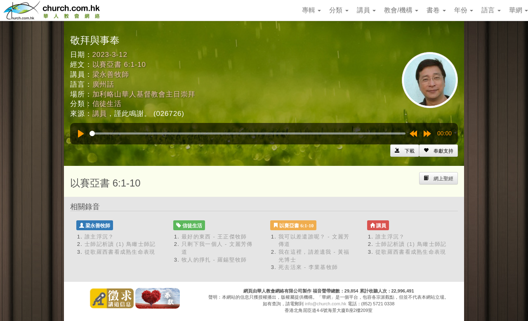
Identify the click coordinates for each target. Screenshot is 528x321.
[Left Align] (438, 150)
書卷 (436, 10)
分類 (338, 10)
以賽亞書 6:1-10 (119, 64)
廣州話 (103, 84)
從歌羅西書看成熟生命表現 (120, 252)
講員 (366, 10)
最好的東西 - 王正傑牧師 (214, 237)
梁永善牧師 (110, 74)
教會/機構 (401, 10)
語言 (490, 10)
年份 (463, 10)
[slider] (247, 133)
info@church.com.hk (325, 303)
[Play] (80, 133)
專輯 (311, 10)
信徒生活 (107, 104)
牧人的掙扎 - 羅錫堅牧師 (214, 260)
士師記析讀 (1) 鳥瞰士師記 (120, 244)
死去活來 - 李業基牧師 (308, 267)
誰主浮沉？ (99, 237)
